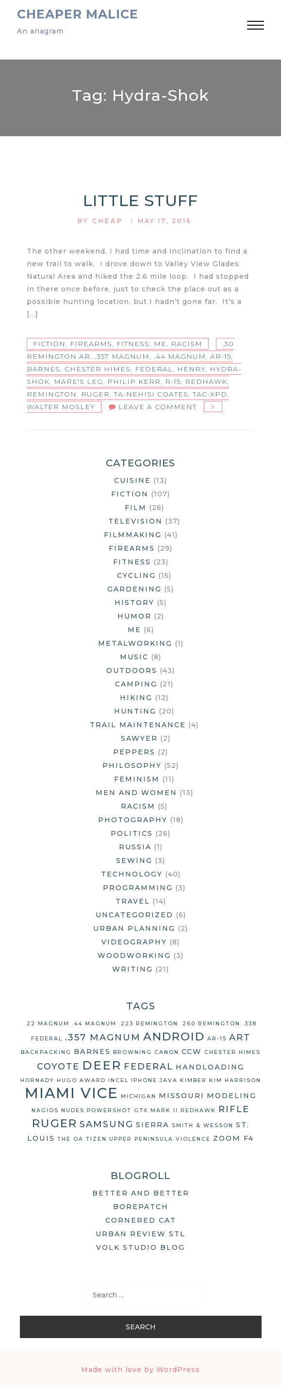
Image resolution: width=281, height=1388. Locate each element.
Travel (133, 901)
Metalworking (135, 643)
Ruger (95, 394)
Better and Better (140, 1193)
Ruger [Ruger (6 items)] (54, 1123)
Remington (52, 394)
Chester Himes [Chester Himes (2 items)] (232, 1052)
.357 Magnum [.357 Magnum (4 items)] (103, 1037)
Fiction (49, 343)
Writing (132, 969)
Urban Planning (134, 928)
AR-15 (220, 356)
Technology (132, 874)
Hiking (136, 697)
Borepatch (140, 1206)
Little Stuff (140, 200)
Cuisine (132, 480)
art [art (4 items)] (239, 1037)
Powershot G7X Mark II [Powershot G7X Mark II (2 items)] (132, 1110)
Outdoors (131, 670)
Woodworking (134, 955)
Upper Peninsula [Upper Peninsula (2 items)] (141, 1139)
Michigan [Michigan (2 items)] (138, 1096)
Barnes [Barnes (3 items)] (92, 1051)
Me (160, 343)
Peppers (134, 752)
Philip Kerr (134, 381)
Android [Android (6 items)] (174, 1036)
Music (134, 657)
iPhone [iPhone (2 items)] (144, 1080)
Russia (135, 847)
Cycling (136, 575)
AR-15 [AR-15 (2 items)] (217, 1039)
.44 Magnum (180, 356)
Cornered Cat (140, 1220)
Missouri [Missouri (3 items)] (181, 1095)
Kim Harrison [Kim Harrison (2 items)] (235, 1080)
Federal (154, 369)
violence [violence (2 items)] (193, 1139)
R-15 (173, 381)
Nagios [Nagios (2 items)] (45, 1110)
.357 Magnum (122, 356)
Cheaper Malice (77, 14)
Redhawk (206, 381)
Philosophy (132, 765)
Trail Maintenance (138, 724)
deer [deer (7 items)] (101, 1065)
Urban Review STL (140, 1233)
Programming (138, 887)
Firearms (91, 343)
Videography (134, 942)
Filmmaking (133, 534)
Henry (191, 369)
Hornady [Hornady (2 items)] (37, 1080)
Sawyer (139, 738)
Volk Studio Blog (140, 1247)
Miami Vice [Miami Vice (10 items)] (71, 1093)
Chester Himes (98, 369)
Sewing (134, 860)
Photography (132, 819)
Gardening (134, 589)
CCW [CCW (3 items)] (192, 1051)
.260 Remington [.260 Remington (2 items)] (210, 1024)
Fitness (132, 343)
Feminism (137, 779)
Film (136, 507)
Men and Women (136, 792)
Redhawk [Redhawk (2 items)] (198, 1110)
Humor (134, 616)
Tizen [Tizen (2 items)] (96, 1139)
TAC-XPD (210, 394)
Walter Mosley (61, 406)
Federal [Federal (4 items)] (148, 1066)
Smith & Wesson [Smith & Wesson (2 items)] (202, 1125)
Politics (132, 833)
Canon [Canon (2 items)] (166, 1052)
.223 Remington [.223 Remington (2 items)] (148, 1024)
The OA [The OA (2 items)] (70, 1139)
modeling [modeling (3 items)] (231, 1095)
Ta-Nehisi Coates (151, 394)
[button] (255, 26)
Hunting (135, 711)
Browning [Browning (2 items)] (132, 1052)
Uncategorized (134, 914)
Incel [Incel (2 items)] (118, 1080)
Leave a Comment (157, 406)
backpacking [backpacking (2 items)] (46, 1052)
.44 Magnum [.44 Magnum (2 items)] (94, 1024)
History (134, 602)
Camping (136, 684)
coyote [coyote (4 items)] (58, 1066)
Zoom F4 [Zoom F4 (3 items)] (233, 1138)
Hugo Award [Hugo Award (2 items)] (81, 1080)
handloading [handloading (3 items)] (210, 1067)
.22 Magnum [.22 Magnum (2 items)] (47, 1024)
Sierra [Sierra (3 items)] (152, 1124)
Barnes (43, 369)
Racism (186, 343)
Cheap (107, 220)
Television (135, 521)
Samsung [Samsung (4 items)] (106, 1124)
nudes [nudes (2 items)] (72, 1110)
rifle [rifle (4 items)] (233, 1109)
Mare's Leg (78, 381)
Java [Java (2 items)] (169, 1080)
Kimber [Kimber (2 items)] (193, 1080)
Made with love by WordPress (140, 1369)
